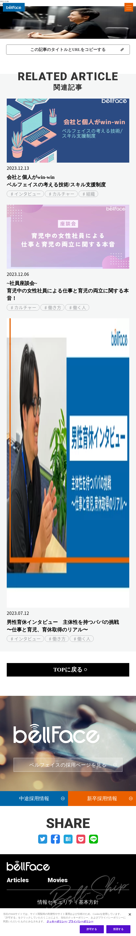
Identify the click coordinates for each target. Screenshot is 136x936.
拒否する (118, 931)
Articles (18, 880)
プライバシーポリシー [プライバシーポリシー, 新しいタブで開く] (80, 923)
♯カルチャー (61, 194)
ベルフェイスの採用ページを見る (68, 765)
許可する (92, 931)
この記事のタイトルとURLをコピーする (68, 49)
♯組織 (88, 194)
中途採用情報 (34, 798)
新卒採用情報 (102, 798)
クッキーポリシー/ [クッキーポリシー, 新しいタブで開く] (57, 923)
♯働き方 (52, 307)
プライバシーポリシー (68, 910)
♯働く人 (77, 307)
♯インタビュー (25, 194)
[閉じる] (130, 916)
